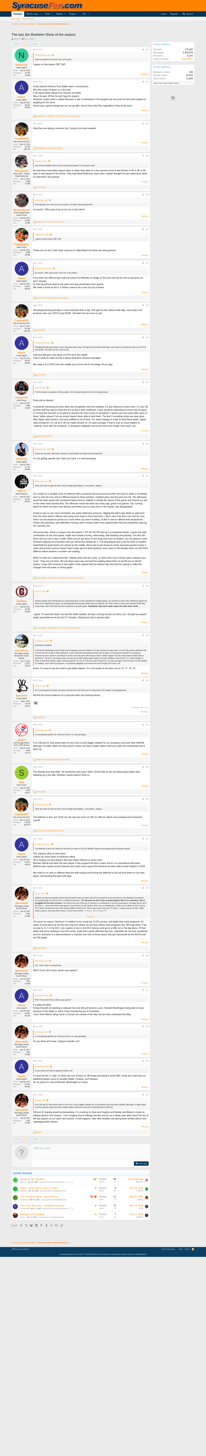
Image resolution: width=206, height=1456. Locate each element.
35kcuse (23, 1306)
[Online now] (21, 135)
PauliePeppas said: (43, 55)
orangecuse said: (42, 682)
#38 (147, 627)
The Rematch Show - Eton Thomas (39, 1321)
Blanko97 (139, 1306)
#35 (147, 382)
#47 (147, 1073)
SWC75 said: (40, 388)
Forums (18, 14)
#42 (147, 808)
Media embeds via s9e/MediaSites (134, 1368)
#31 (147, 229)
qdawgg (140, 1324)
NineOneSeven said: (43, 268)
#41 (147, 766)
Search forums (28, 19)
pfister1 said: (40, 1225)
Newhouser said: (42, 235)
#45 (147, 971)
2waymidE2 (187, 59)
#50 (147, 1219)
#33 (147, 305)
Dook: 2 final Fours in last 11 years (39, 1312)
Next (35, 44)
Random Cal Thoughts (32, 1338)
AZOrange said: (41, 200)
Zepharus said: (41, 161)
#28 (147, 124)
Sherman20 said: (42, 1078)
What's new (32, 14)
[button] (40, 14)
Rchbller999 (24, 1333)
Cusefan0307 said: (42, 343)
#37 (147, 476)
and (44, 436)
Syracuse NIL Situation (32, 1303)
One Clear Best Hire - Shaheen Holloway (42, 1330)
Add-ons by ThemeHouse (112, 1368)
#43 (147, 840)
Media (59, 14)
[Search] (188, 14)
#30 (147, 195)
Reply (146, 74)
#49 (147, 1144)
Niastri (22, 1342)
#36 (147, 444)
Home (187, 1363)
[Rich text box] (91, 1277)
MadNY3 (139, 1342)
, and (50, 148)
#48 (147, 1109)
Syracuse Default (20, 1363)
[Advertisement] (80, 603)
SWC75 (17, 39)
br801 (141, 1333)
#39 (147, 677)
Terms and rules (168, 1363)
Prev (17, 44)
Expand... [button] (91, 999)
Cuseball (23, 1315)
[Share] (143, 49)
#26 (147, 50)
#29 (147, 156)
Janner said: (40, 976)
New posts (15, 19)
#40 (147, 722)
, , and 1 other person (58, 116)
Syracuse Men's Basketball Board (52, 1306)
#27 (147, 82)
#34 (147, 337)
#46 (147, 1038)
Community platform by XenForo (81, 1368)
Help (181, 1363)
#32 (147, 263)
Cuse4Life (24, 1324)
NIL (84, 14)
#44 (147, 922)
